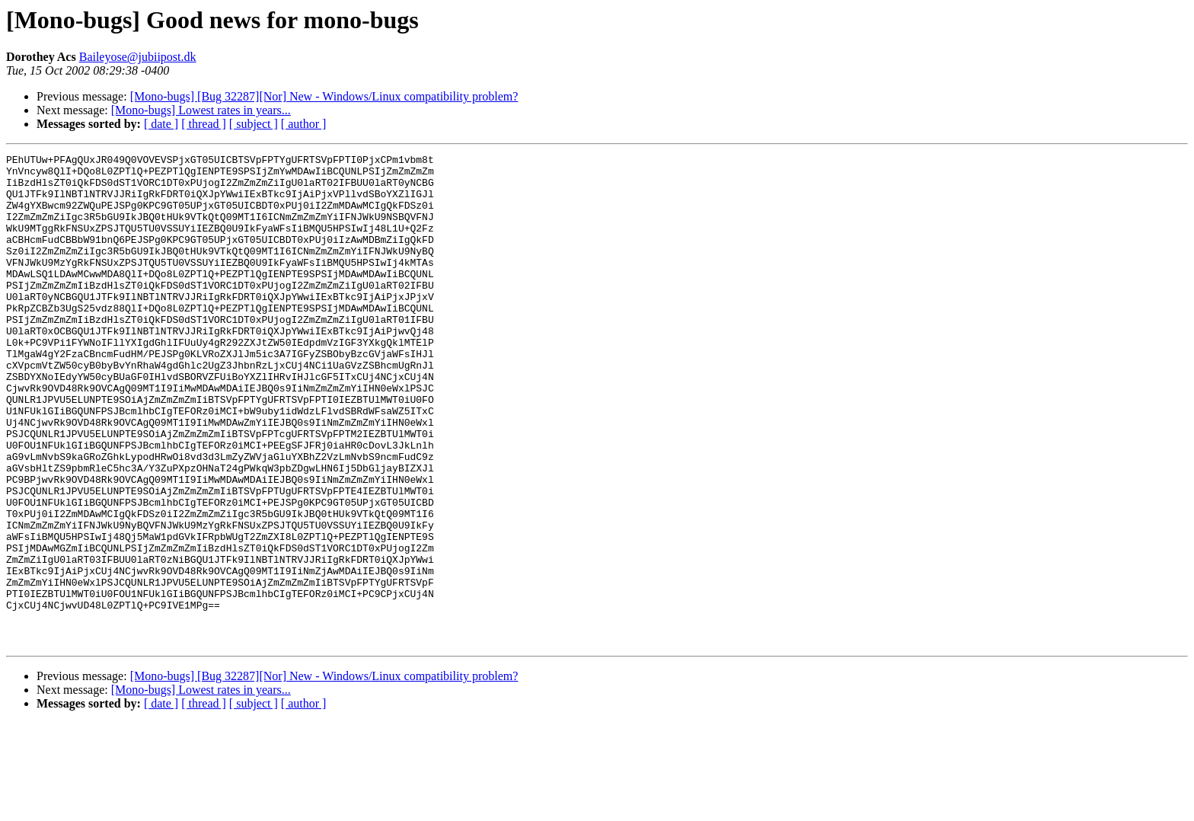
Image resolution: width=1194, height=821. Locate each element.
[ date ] (161, 123)
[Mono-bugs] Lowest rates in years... (201, 110)
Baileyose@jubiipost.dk (137, 56)
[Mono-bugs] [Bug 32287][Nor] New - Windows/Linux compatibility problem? (324, 96)
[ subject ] (253, 123)
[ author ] (304, 123)
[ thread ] (203, 123)
